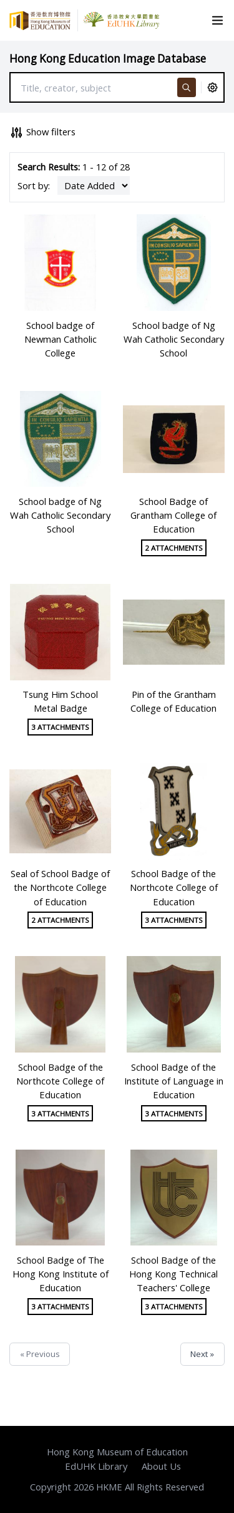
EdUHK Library (96, 1466)
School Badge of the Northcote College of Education (174, 887)
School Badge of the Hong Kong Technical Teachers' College (173, 1274)
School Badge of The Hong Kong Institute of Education (60, 1274)
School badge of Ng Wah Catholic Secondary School (174, 339)
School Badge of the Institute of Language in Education (173, 1081)
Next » (202, 1354)
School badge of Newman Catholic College (60, 339)
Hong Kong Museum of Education (117, 1451)
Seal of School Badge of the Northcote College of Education (60, 887)
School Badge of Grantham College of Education (173, 515)
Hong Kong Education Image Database (107, 58)
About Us (161, 1466)
